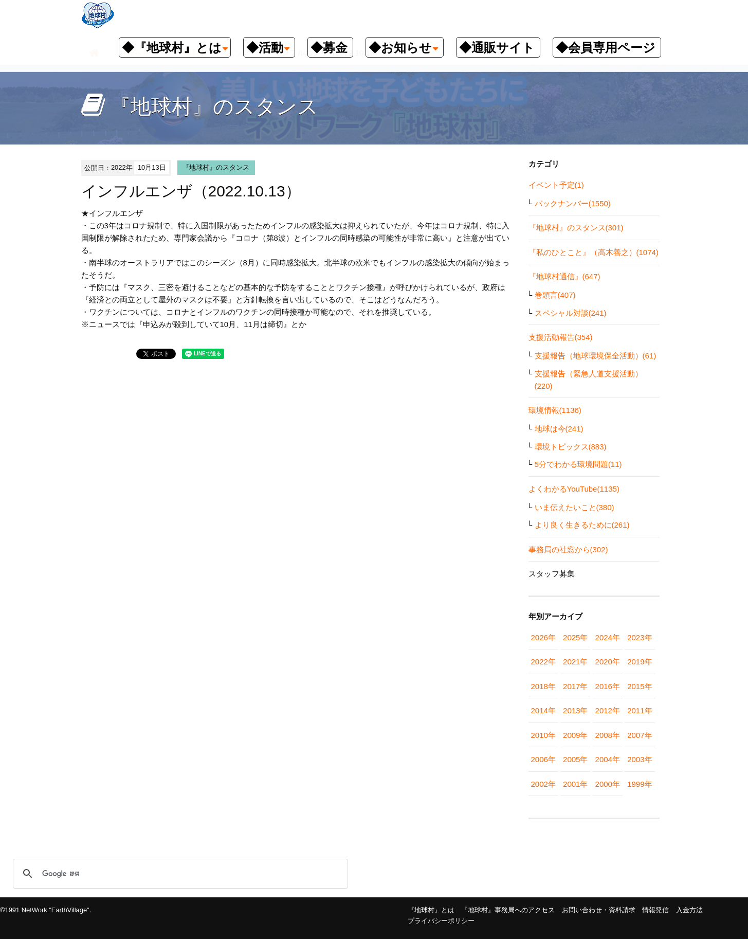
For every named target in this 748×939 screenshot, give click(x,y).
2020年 (607, 661)
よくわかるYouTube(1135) (573, 488)
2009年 (575, 735)
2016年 (607, 686)
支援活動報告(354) (560, 337)
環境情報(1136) (554, 410)
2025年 (575, 637)
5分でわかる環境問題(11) (578, 464)
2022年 (543, 661)
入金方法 (689, 910)
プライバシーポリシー (441, 921)
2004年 (607, 759)
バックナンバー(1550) (573, 203)
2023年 (639, 637)
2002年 (543, 784)
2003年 (639, 759)
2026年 (543, 637)
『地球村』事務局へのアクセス (508, 910)
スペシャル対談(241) (571, 313)
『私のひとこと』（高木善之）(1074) (593, 252)
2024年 (607, 637)
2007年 (639, 735)
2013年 (575, 710)
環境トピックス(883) (571, 446)
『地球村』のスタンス (216, 167)
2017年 (575, 686)
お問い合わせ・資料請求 (598, 910)
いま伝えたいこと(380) (574, 507)
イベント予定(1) (556, 184)
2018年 (543, 686)
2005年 (575, 759)
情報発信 (655, 910)
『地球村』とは (431, 910)
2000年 (607, 784)
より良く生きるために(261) (582, 524)
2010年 (543, 735)
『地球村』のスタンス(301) (576, 227)
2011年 (639, 710)
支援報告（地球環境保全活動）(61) (595, 355)
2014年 (543, 710)
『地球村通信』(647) (564, 276)
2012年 (607, 710)
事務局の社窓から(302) (568, 549)
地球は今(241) (559, 428)
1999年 (639, 784)
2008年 (607, 735)
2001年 (575, 784)
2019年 (639, 661)
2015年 (639, 686)
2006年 (543, 759)
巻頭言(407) (555, 295)
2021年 (575, 661)
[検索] (179, 874)
